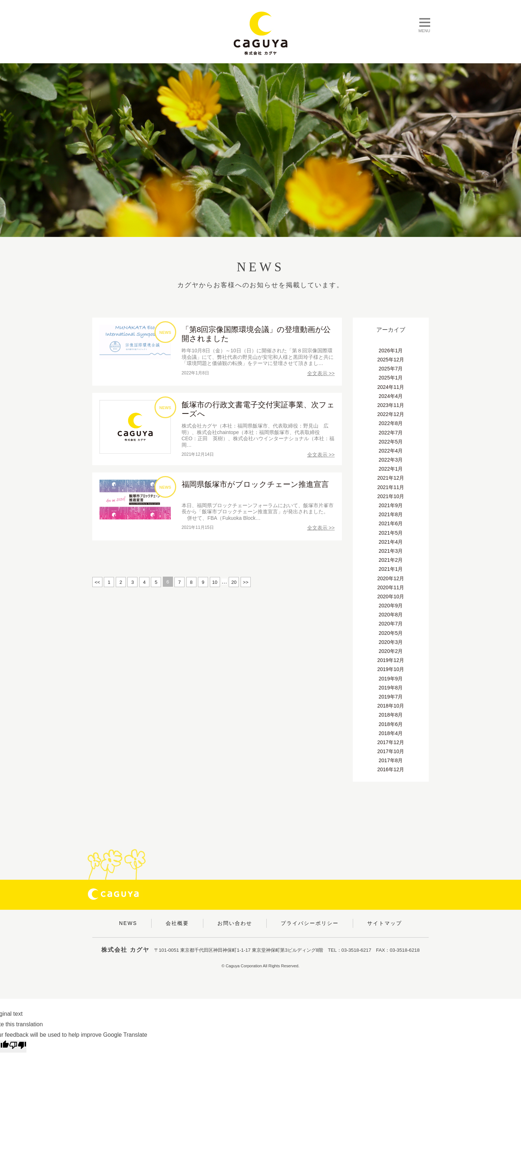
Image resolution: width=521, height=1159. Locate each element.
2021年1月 (391, 569)
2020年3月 (391, 642)
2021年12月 (390, 478)
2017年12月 (390, 742)
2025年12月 (390, 359)
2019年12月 (390, 660)
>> (245, 582)
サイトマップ (384, 923)
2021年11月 (390, 487)
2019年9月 (391, 679)
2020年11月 (390, 587)
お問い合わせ (234, 923)
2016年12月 (390, 769)
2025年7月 (391, 369)
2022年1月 (391, 469)
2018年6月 (391, 724)
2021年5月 (391, 533)
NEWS (128, 923)
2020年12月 (390, 578)
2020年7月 (391, 624)
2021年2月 (391, 560)
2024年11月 (390, 387)
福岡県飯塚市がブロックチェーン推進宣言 (255, 484)
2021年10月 (390, 496)
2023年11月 (390, 405)
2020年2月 (391, 651)
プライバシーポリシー (310, 923)
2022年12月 (390, 414)
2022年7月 (391, 433)
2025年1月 (391, 378)
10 (214, 582)
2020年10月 (390, 596)
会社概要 (177, 923)
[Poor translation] (17, 1046)
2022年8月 (391, 423)
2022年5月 (391, 442)
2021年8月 (391, 514)
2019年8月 (391, 688)
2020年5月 (391, 633)
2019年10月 (390, 669)
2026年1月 (391, 350)
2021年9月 (391, 505)
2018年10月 (390, 706)
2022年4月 (391, 451)
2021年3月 (391, 551)
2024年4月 (391, 396)
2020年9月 (391, 605)
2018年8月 (391, 715)
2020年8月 (391, 614)
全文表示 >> (321, 373)
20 (233, 582)
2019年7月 (391, 697)
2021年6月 (391, 523)
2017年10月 (390, 751)
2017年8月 (391, 760)
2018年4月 (391, 733)
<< (97, 582)
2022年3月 (391, 460)
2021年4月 (391, 542)
